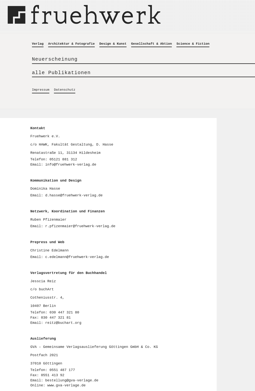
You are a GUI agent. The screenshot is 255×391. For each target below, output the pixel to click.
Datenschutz (64, 90)
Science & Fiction (192, 44)
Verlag (38, 44)
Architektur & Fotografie (71, 44)
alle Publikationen (61, 73)
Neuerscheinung (55, 59)
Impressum (40, 90)
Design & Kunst (113, 44)
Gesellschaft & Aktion (151, 44)
